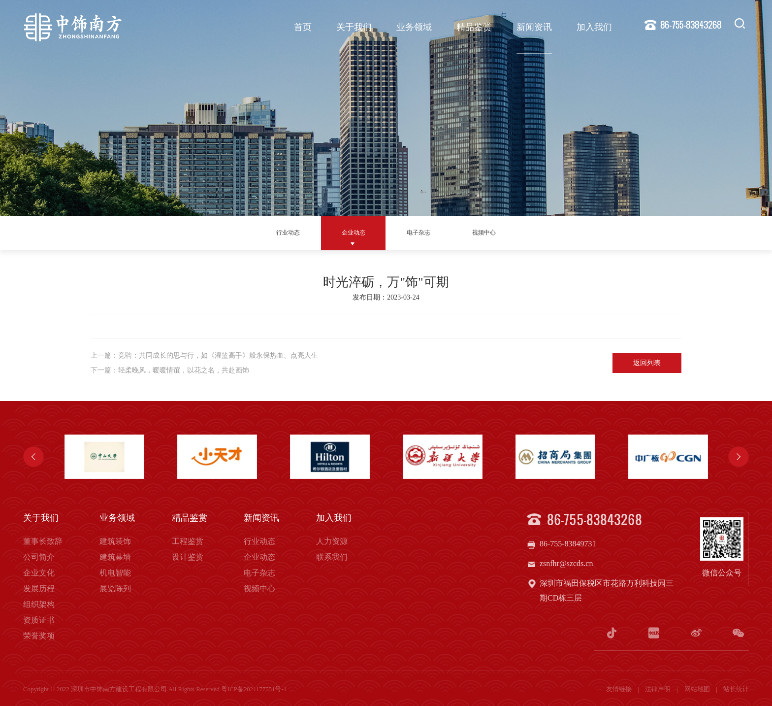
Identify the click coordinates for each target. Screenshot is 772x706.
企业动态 (353, 232)
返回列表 (647, 363)
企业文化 (39, 573)
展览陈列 (115, 588)
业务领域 (412, 27)
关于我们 (352, 27)
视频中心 (484, 232)
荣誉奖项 (39, 636)
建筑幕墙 (115, 557)
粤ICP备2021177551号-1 (254, 687)
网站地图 (697, 687)
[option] (104, 457)
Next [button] (738, 456)
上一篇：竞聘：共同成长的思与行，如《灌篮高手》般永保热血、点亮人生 (204, 355)
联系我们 (332, 557)
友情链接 (619, 687)
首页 (301, 27)
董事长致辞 (43, 541)
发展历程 (39, 588)
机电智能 (115, 573)
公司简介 (39, 557)
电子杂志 (418, 232)
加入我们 (592, 27)
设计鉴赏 (187, 557)
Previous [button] (33, 456)
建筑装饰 (115, 541)
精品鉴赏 (472, 27)
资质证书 (39, 620)
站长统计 (736, 687)
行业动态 (288, 232)
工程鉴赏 (187, 541)
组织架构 (39, 604)
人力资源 (332, 541)
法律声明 (658, 687)
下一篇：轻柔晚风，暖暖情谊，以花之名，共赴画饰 (170, 370)
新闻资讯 (532, 27)
